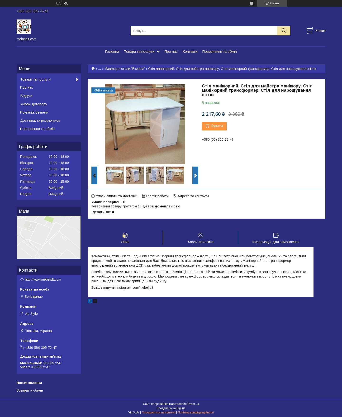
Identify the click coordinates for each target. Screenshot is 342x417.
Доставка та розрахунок (40, 120)
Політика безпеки (34, 112)
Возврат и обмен (30, 390)
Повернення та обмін (219, 51)
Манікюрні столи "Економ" (124, 69)
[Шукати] (283, 30)
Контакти (190, 51)
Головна (112, 51)
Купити (217, 126)
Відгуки (26, 96)
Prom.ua (193, 404)
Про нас (171, 51)
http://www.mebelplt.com (43, 279)
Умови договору (33, 104)
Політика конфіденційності (196, 412)
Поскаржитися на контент (159, 412)
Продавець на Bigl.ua (171, 408)
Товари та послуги (139, 51)
